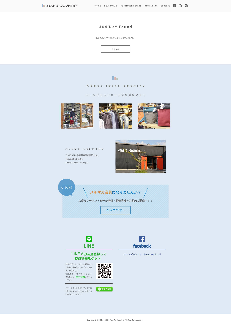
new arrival (111, 5)
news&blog (151, 5)
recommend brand (131, 5)
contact (165, 5)
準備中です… (116, 210)
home (98, 5)
